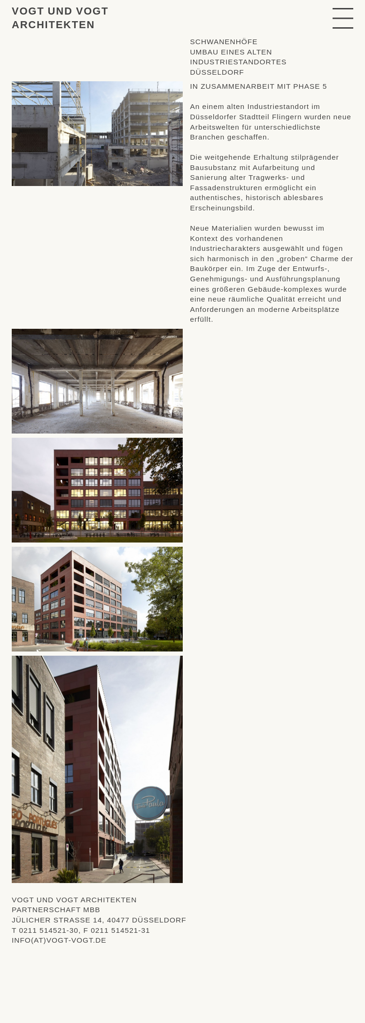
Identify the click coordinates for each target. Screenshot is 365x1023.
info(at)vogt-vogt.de (59, 940)
